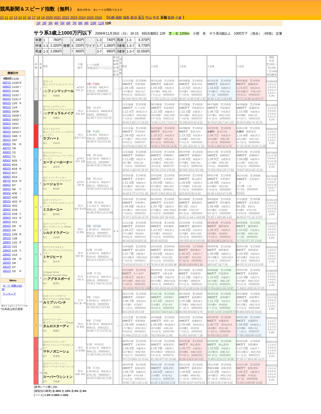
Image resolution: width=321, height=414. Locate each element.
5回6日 (7, 119)
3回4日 (7, 193)
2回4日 (7, 225)
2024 (82, 17)
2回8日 (7, 209)
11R (101, 23)
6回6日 (7, 86)
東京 (141, 17)
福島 (126, 17)
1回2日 (7, 266)
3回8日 (7, 176)
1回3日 (7, 262)
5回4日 (7, 127)
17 (34, 17)
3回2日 (7, 201)
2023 (74, 17)
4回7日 (7, 148)
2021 (57, 17)
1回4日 (7, 258)
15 (24, 17)
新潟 (133, 17)
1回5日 (7, 254)
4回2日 (7, 168)
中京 (156, 17)
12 (11, 17)
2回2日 (7, 234)
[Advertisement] (13, 45)
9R (86, 23)
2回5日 (7, 221)
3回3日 (7, 197)
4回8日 (7, 144)
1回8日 (7, 242)
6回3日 (7, 99)
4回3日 (7, 164)
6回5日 (7, 90)
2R (44, 23)
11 (6, 17)
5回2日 (7, 135)
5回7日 (7, 115)
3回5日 (7, 189)
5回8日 (7, 111)
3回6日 (7, 185)
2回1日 (7, 238)
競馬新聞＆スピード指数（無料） (37, 9)
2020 (49, 17)
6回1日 (7, 107)
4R (56, 23)
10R (93, 23)
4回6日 (7, 152)
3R (50, 23)
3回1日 (7, 205)
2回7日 (7, 213)
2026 (98, 17)
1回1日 (7, 271)
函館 (118, 17)
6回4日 (7, 94)
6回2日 (7, 103)
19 (43, 17)
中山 (148, 17)
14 (20, 17)
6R (68, 23)
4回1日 (7, 172)
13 (15, 17)
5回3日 (7, 131)
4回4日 (7, 160)
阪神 (171, 17)
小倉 (178, 17)
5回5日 (7, 123)
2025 (90, 17)
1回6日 (7, 250)
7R (74, 23)
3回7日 (7, 180)
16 (29, 17)
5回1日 (7, 139)
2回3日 (7, 230)
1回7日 (7, 246)
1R (38, 23)
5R (62, 23)
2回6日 (7, 217)
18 (38, 17)
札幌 (111, 17)
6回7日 (7, 82)
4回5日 (7, 156)
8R (80, 23)
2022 (65, 17)
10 (2, 17)
